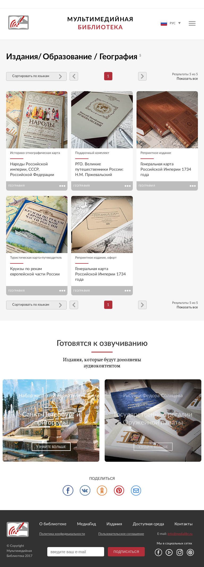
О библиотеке (52, 524)
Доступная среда (148, 524)
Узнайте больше (51, 446)
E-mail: (175, 533)
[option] (51, 420)
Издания (114, 524)
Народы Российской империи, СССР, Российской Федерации (32, 169)
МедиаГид (86, 524)
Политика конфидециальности (62, 533)
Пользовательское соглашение (121, 533)
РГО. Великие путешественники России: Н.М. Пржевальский (99, 169)
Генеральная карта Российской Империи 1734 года (166, 169)
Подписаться (126, 552)
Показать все (187, 79)
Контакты (184, 524)
